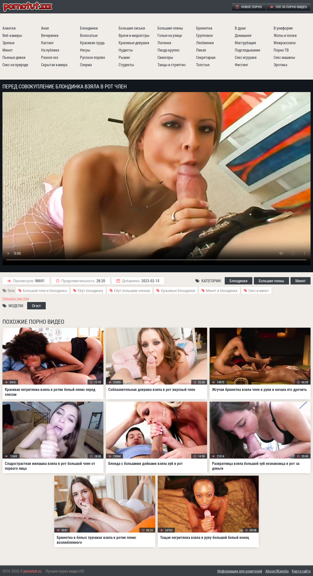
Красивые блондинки (178, 290)
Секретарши (205, 57)
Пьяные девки (13, 57)
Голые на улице (169, 35)
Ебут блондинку (90, 290)
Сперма (86, 64)
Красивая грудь (92, 42)
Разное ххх (49, 57)
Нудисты (126, 49)
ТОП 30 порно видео (288, 6)
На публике (50, 49)
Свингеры (165, 57)
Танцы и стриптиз (171, 64)
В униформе (283, 28)
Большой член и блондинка (45, 290)
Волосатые (89, 35)
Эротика (280, 64)
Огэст (36, 305)
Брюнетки (204, 28)
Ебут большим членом (132, 290)
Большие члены (170, 28)
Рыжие (124, 57)
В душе (240, 28)
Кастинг (47, 42)
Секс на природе (15, 64)
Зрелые (8, 42)
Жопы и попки (285, 35)
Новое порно (249, 6)
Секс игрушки (246, 57)
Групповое (204, 35)
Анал (45, 28)
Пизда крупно (168, 49)
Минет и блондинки (221, 290)
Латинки (164, 42)
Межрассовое (285, 42)
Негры (85, 49)
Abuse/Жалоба (277, 571)
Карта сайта (301, 571)
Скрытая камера (54, 64)
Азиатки (9, 28)
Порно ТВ (281, 49)
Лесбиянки (205, 42)
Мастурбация (245, 42)
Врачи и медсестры (134, 35)
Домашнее (243, 35)
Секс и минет (258, 290)
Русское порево (92, 57)
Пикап (201, 49)
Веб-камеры (12, 35)
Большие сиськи (132, 28)
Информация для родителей (239, 571)
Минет (7, 49)
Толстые (203, 64)
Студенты (126, 64)
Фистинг (241, 64)
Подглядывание (247, 49)
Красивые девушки (134, 42)
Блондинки (89, 28)
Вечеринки (49, 35)
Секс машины (284, 57)
